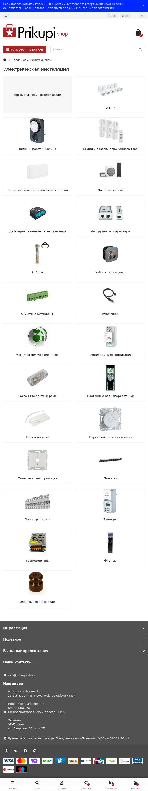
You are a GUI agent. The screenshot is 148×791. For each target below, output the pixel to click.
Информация (74, 628)
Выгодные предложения (74, 651)
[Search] (97, 49)
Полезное (74, 639)
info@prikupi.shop (21, 675)
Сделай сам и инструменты (31, 59)
